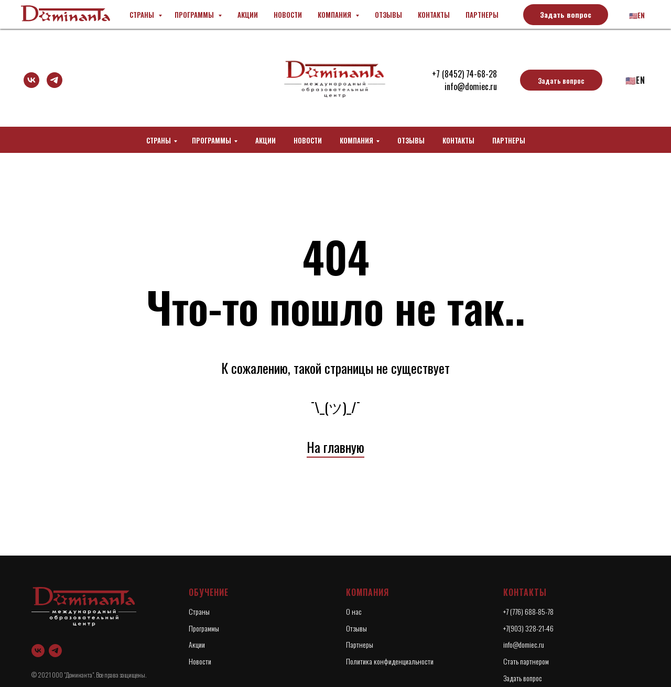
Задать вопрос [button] (522, 677)
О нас (354, 611)
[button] (561, 80)
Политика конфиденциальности (390, 661)
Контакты (458, 140)
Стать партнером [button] (526, 661)
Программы (204, 628)
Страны (158, 140)
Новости (308, 140)
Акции (265, 140)
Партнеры (508, 140)
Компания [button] (356, 140)
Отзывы (411, 140)
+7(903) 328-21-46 (528, 628)
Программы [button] (211, 140)
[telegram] (54, 80)
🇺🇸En (635, 80)
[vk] (31, 80)
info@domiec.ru (471, 86)
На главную (335, 447)
